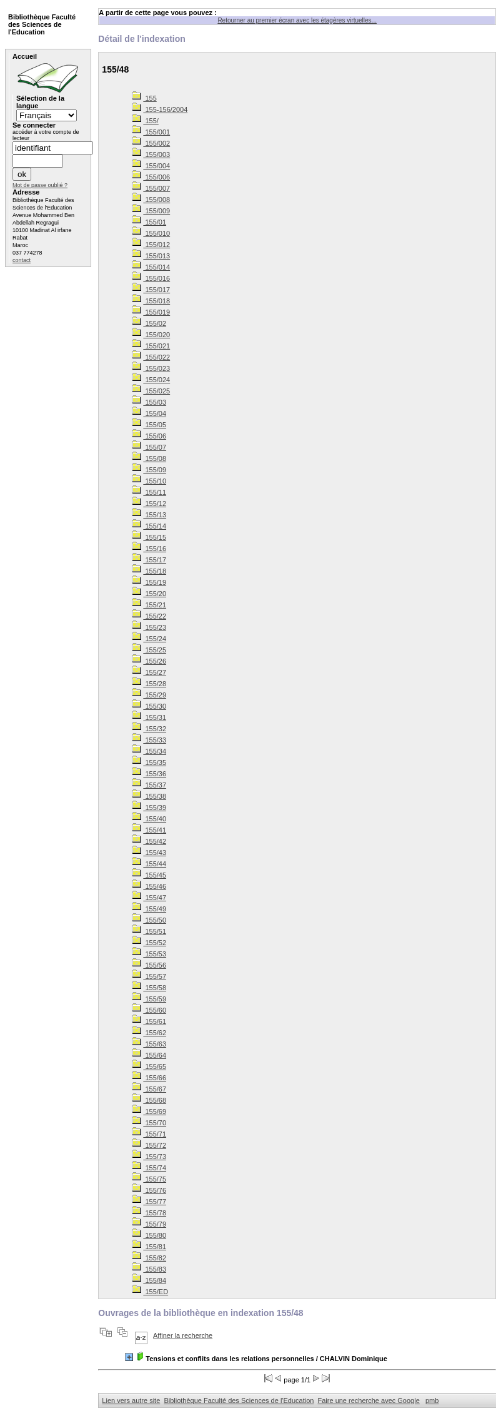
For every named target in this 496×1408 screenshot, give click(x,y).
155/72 (149, 1145)
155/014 (151, 267)
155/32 (149, 728)
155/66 (149, 1077)
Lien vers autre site (131, 1400)
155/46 (149, 886)
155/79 (149, 1224)
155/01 (149, 222)
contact (21, 260)
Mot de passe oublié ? (39, 185)
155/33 (149, 740)
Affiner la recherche (182, 1335)
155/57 (149, 976)
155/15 (149, 537)
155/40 (149, 819)
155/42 (149, 841)
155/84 (149, 1280)
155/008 (151, 199)
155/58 (149, 987)
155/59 (149, 999)
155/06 (149, 436)
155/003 (151, 154)
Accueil (24, 56)
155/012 (151, 244)
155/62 (149, 1032)
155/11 (149, 492)
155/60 (149, 1010)
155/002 (151, 143)
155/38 (149, 796)
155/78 (149, 1213)
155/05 (149, 424)
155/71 (149, 1134)
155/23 (149, 627)
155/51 (149, 931)
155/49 (149, 909)
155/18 (149, 571)
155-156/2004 (159, 109)
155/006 (151, 177)
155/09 (149, 470)
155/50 (149, 920)
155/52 (149, 942)
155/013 (151, 256)
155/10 (149, 481)
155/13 (149, 515)
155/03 (149, 402)
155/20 (149, 593)
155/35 (149, 762)
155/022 (151, 357)
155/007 (151, 188)
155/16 (149, 548)
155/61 (149, 1021)
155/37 (149, 785)
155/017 (151, 289)
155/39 (149, 807)
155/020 (151, 334)
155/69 (149, 1111)
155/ (145, 120)
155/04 (149, 413)
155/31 (149, 717)
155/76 (149, 1190)
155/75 (149, 1179)
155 (144, 98)
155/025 (151, 391)
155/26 (149, 661)
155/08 (149, 458)
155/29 (149, 695)
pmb (432, 1400)
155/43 (149, 852)
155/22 (149, 616)
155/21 (149, 605)
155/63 (149, 1044)
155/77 (149, 1201)
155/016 (151, 278)
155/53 (149, 954)
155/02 (149, 323)
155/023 (151, 368)
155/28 (149, 683)
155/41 (149, 830)
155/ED (150, 1291)
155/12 (149, 503)
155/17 (149, 560)
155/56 (149, 965)
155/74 (149, 1168)
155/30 (149, 706)
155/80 (149, 1235)
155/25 (149, 650)
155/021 (151, 346)
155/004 (151, 166)
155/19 (149, 582)
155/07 (149, 447)
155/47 (149, 897)
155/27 (149, 672)
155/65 (149, 1066)
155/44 (149, 864)
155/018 (151, 301)
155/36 (149, 773)
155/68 (149, 1100)
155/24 (149, 638)
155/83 (149, 1269)
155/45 (149, 875)
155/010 (151, 233)
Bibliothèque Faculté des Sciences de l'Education (239, 1400)
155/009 (151, 211)
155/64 (149, 1055)
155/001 (151, 132)
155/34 (149, 751)
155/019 (151, 312)
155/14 (149, 526)
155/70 (149, 1123)
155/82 (149, 1258)
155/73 (149, 1156)
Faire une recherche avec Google (369, 1400)
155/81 (149, 1246)
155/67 (149, 1089)
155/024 (151, 379)
